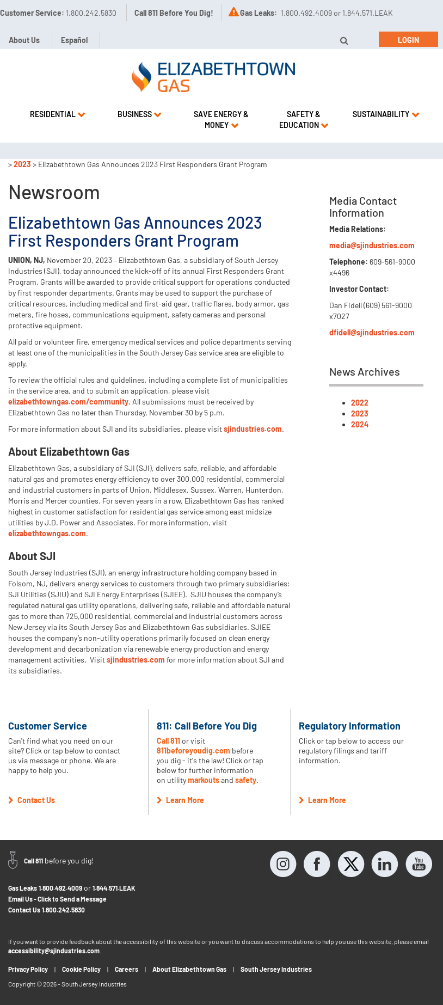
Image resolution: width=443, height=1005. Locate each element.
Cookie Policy (81, 969)
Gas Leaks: (258, 12)
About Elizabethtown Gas (189, 969)
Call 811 (169, 740)
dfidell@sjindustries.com (372, 332)
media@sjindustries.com (372, 245)
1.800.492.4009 (60, 888)
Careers (126, 969)
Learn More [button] (180, 800)
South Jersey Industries (276, 969)
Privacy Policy (28, 969)
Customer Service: (58, 12)
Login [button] (408, 40)
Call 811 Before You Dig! (173, 12)
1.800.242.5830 (63, 910)
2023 (22, 164)
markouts (203, 780)
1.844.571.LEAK (114, 888)
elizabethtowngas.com (47, 533)
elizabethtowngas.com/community (68, 401)
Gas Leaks (22, 888)
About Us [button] (24, 40)
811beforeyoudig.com (193, 750)
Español (74, 40)
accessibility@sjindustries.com (54, 950)
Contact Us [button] (31, 800)
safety (245, 780)
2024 (359, 424)
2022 (359, 402)
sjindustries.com (253, 428)
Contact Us (24, 910)
